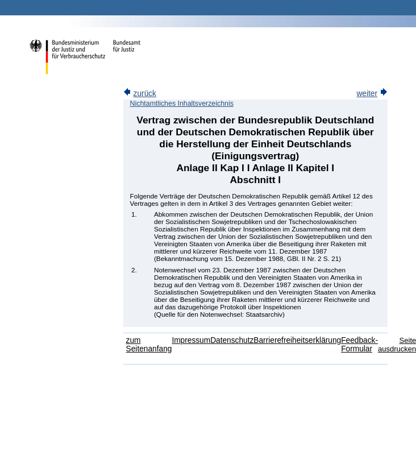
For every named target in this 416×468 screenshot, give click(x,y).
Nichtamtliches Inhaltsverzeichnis (182, 103)
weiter (372, 93)
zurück (139, 93)
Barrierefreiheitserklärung (297, 340)
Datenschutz (231, 340)
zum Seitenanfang (149, 344)
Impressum (191, 340)
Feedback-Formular (359, 344)
